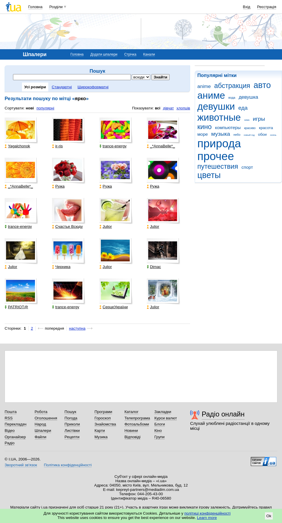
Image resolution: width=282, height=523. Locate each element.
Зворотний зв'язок (21, 465)
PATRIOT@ (16, 307)
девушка (248, 97)
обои (262, 134)
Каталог (132, 412)
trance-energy (113, 146)
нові (30, 108)
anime (204, 86)
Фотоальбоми (137, 424)
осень (273, 135)
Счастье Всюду (67, 226)
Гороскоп (102, 418)
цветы (209, 175)
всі (157, 108)
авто (262, 85)
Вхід (247, 7)
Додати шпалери (103, 54)
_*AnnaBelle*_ (161, 146)
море (202, 134)
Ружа (58, 186)
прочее (215, 156)
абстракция (232, 85)
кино (204, 127)
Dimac (154, 267)
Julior (105, 226)
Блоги (159, 424)
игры (259, 119)
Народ (40, 424)
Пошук (70, 412)
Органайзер (15, 437)
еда (243, 108)
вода (232, 97)
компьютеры (228, 127)
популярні (45, 108)
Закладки (162, 412)
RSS (9, 418)
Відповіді (133, 437)
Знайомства (105, 424)
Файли (41, 437)
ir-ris (57, 146)
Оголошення (46, 418)
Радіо (9, 443)
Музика (100, 437)
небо (236, 134)
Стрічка (130, 54)
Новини (131, 430)
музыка (220, 134)
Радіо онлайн (223, 414)
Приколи (72, 424)
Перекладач (15, 424)
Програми (103, 412)
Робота (41, 412)
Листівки (72, 430)
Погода (70, 418)
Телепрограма (137, 418)
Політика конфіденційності (68, 465)
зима (246, 120)
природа (219, 143)
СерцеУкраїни (113, 307)
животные (219, 117)
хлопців (183, 108)
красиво (250, 128)
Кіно (158, 430)
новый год (249, 135)
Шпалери (43, 430)
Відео (10, 430)
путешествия (217, 166)
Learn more (207, 517)
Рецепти (71, 437)
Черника (61, 267)
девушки (216, 106)
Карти (99, 430)
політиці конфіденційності (207, 513)
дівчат (168, 108)
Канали (149, 54)
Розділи (56, 7)
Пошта (10, 412)
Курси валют (165, 418)
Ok (268, 516)
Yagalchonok (17, 146)
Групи (159, 437)
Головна (35, 7)
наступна (77, 328)
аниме (211, 95)
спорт (247, 167)
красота (266, 128)
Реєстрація (266, 7)
